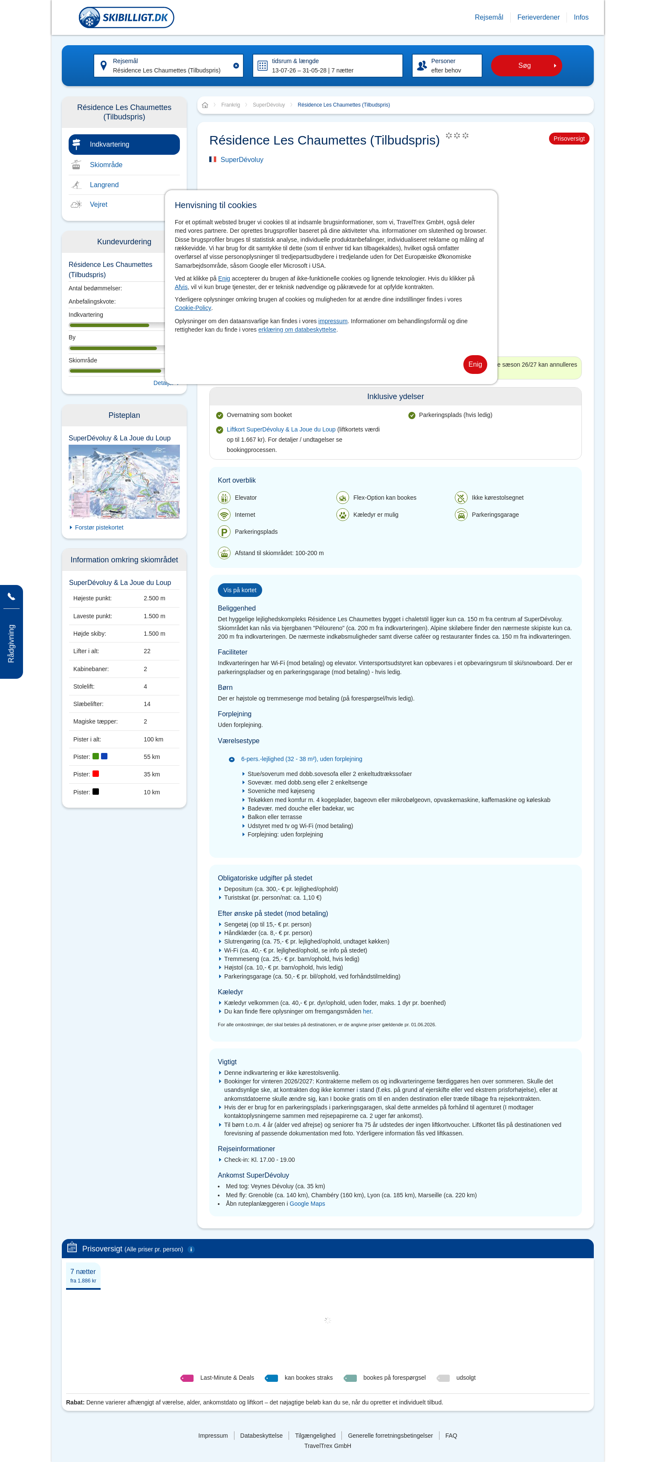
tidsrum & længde (295, 61)
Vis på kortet (240, 590)
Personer (443, 61)
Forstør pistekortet (99, 527)
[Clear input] (236, 65)
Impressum (213, 1435)
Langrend (104, 184)
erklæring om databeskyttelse (297, 329)
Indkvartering (110, 144)
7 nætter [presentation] (83, 1276)
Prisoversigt (569, 138)
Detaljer (163, 382)
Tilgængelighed (315, 1435)
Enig (224, 278)
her (367, 1011)
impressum (332, 321)
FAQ (451, 1435)
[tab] (83, 1275)
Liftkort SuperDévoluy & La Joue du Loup (282, 429)
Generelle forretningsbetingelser (390, 1435)
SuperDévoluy (242, 159)
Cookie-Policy (193, 307)
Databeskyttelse (261, 1435)
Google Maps (307, 1203)
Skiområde (106, 164)
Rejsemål (125, 61)
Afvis (181, 287)
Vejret (98, 204)
